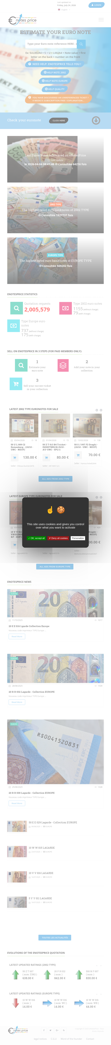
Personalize (78, 538)
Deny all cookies (58, 538)
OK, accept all (36, 538)
